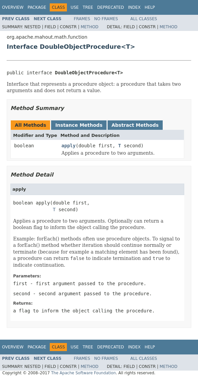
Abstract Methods (135, 125)
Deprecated (110, 7)
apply (69, 145)
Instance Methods (78, 125)
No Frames (106, 18)
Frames (82, 18)
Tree (88, 7)
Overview (13, 7)
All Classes (143, 18)
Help (150, 7)
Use (75, 7)
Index (134, 7)
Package (37, 7)
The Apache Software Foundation (83, 373)
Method (89, 27)
